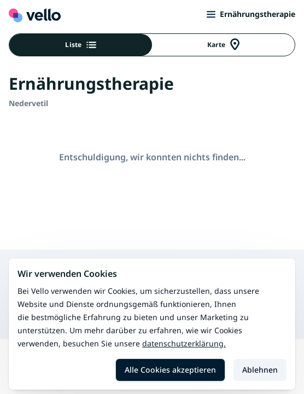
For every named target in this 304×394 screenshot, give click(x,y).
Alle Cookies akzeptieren (170, 369)
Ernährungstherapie (251, 14)
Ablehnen (260, 369)
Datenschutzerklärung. (184, 343)
